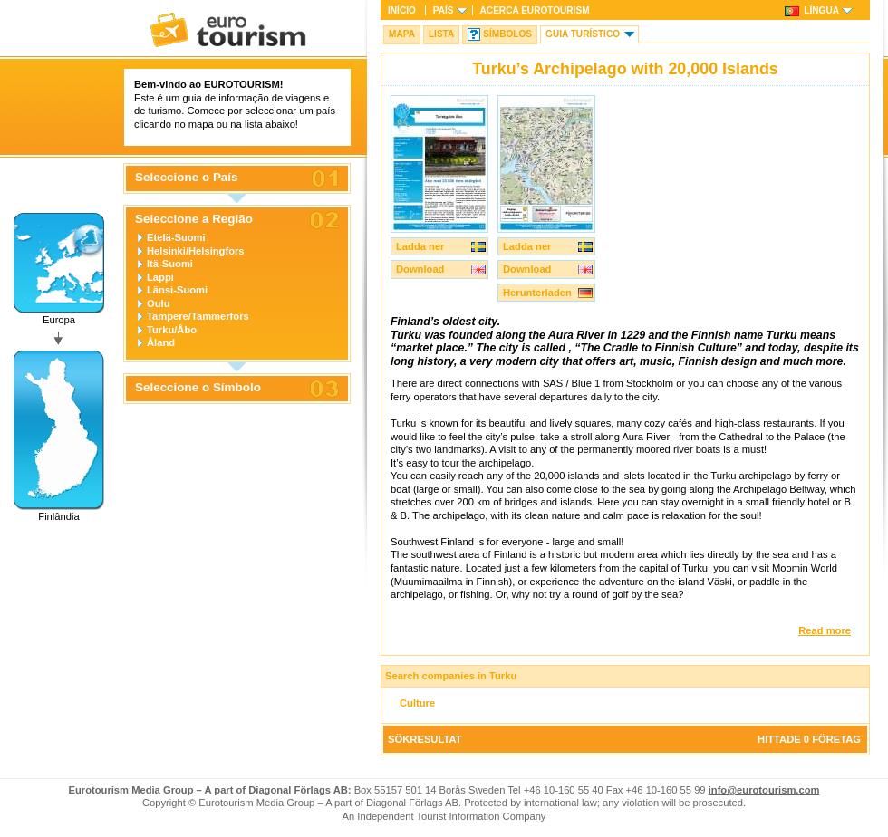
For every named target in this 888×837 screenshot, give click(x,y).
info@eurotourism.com (764, 789)
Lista (441, 34)
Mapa (402, 34)
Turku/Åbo (172, 329)
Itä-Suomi (170, 263)
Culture (417, 703)
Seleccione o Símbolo (198, 387)
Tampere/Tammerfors (198, 316)
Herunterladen (537, 292)
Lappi (160, 277)
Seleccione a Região (194, 219)
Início (402, 10)
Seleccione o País (186, 177)
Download (420, 269)
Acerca (535, 10)
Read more (824, 630)
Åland (161, 342)
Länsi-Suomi (177, 289)
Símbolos (507, 34)
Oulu (158, 303)
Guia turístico (582, 34)
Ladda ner (420, 246)
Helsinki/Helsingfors (196, 250)
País (443, 10)
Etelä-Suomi (176, 237)
